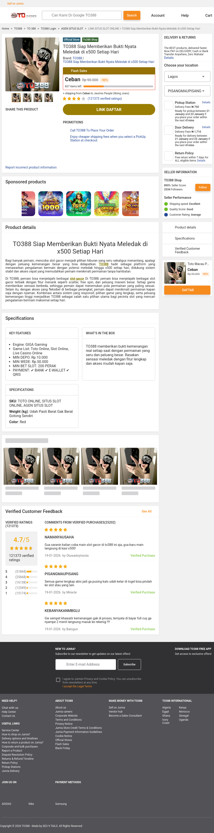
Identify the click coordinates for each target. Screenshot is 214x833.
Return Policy (10, 762)
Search (132, 15)
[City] (187, 90)
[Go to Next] (56, 97)
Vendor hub (116, 711)
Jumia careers (64, 711)
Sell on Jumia (13, 3)
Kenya (182, 707)
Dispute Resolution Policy (17, 754)
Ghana (166, 715)
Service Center (10, 730)
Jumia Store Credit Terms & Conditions (78, 727)
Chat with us (10, 707)
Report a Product (12, 750)
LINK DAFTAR (108, 109)
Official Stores (63, 740)
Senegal (184, 715)
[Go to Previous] (8, 97)
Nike (31, 803)
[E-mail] (85, 664)
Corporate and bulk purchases (20, 746)
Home (5, 28)
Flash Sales (62, 744)
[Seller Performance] (194, 197)
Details (169, 58)
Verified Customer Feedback (183, 250)
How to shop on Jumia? (16, 734)
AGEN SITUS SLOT (72, 28)
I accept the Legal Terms (77, 686)
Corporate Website (66, 715)
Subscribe (129, 664)
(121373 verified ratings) (105, 98)
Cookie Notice (63, 736)
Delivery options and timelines (20, 738)
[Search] (85, 15)
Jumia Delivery (10, 771)
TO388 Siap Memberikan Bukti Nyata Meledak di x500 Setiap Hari (108, 62)
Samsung (61, 803)
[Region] (187, 76)
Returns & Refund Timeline (18, 758)
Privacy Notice (64, 723)
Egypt (165, 711)
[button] (152, 40)
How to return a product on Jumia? (22, 742)
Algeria (166, 707)
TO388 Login (48, 28)
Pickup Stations (11, 766)
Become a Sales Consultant (125, 715)
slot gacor (77, 278)
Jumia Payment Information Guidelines (78, 732)
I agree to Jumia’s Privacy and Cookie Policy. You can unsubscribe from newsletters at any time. (102, 680)
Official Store (71, 39)
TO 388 (31, 28)
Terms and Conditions (68, 719)
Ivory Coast (165, 721)
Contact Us (8, 716)
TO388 (18, 28)
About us (60, 707)
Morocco (184, 711)
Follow (203, 187)
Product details (181, 227)
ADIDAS (6, 803)
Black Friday (62, 748)
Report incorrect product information (31, 167)
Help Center (9, 711)
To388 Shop (90, 39)
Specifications (180, 238)
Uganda (183, 719)
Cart (205, 15)
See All (149, 511)
